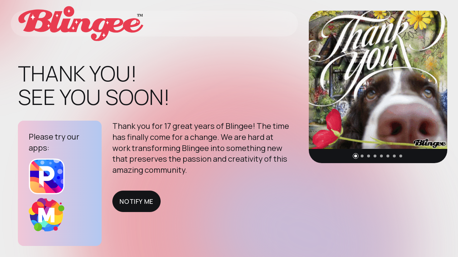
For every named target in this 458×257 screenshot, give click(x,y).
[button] (355, 156)
